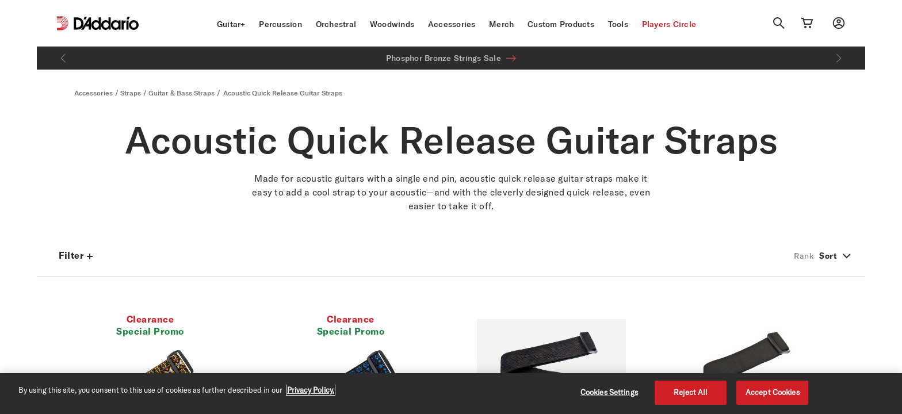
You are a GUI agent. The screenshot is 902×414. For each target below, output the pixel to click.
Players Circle (669, 24)
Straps (130, 93)
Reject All (691, 392)
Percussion (280, 24)
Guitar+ (231, 24)
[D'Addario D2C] (106, 23)
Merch (501, 24)
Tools (618, 24)
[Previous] (63, 58)
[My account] (838, 23)
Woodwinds (392, 24)
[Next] (838, 58)
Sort (828, 256)
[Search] (779, 23)
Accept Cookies (773, 392)
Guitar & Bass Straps (181, 93)
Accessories (452, 24)
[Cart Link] (807, 23)
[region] (451, 393)
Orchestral (336, 24)
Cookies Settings (609, 392)
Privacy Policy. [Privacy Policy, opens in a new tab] (310, 389)
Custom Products (561, 24)
